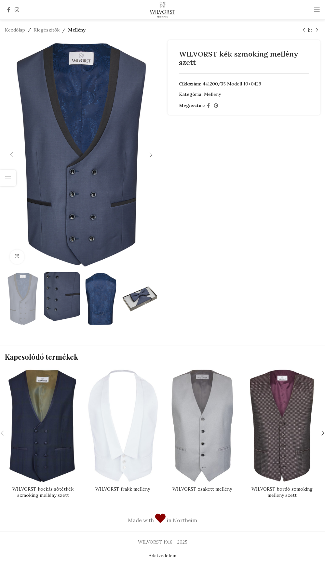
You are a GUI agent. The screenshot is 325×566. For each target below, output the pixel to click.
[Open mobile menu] (316, 9)
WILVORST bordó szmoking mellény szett (282, 492)
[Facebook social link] (8, 10)
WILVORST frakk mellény (122, 489)
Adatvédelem (162, 556)
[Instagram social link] (16, 10)
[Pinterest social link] (216, 105)
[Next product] (317, 30)
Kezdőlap (15, 30)
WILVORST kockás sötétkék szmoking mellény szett (43, 492)
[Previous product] (304, 30)
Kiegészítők (47, 30)
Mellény (77, 30)
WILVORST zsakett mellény (202, 489)
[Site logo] (162, 9)
